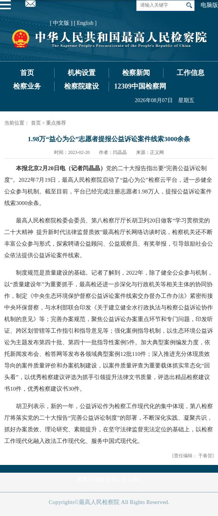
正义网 (130, 479)
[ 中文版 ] (61, 23)
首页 (27, 73)
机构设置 (81, 73)
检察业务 (27, 86)
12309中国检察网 (140, 86)
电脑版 (209, 5)
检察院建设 (81, 86)
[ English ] (85, 23)
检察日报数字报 (97, 479)
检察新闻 (136, 73)
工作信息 (190, 73)
